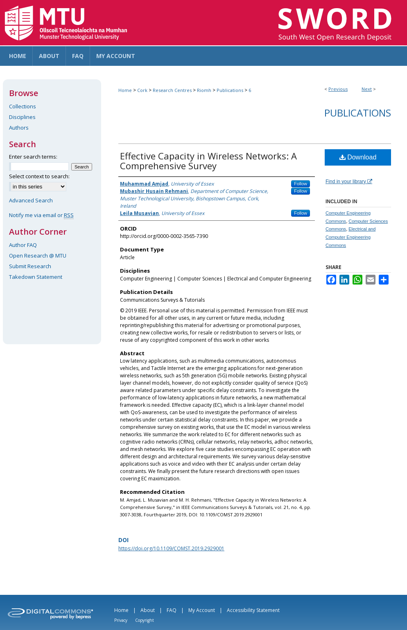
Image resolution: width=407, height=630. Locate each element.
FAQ (171, 610)
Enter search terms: (33, 156)
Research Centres (172, 90)
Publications (230, 90)
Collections (22, 106)
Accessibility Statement (253, 610)
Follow (300, 183)
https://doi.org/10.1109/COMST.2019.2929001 (171, 548)
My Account (201, 610)
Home (125, 90)
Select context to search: (39, 176)
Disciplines (22, 117)
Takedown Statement (35, 276)
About (147, 610)
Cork (142, 90)
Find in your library (349, 181)
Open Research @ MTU (37, 255)
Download (358, 157)
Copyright (144, 620)
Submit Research (30, 266)
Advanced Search (31, 200)
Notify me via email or (41, 215)
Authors (19, 127)
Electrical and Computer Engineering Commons (350, 237)
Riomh (204, 90)
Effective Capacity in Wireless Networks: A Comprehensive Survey (208, 161)
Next (367, 89)
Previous (338, 89)
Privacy (120, 620)
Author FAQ (23, 245)
